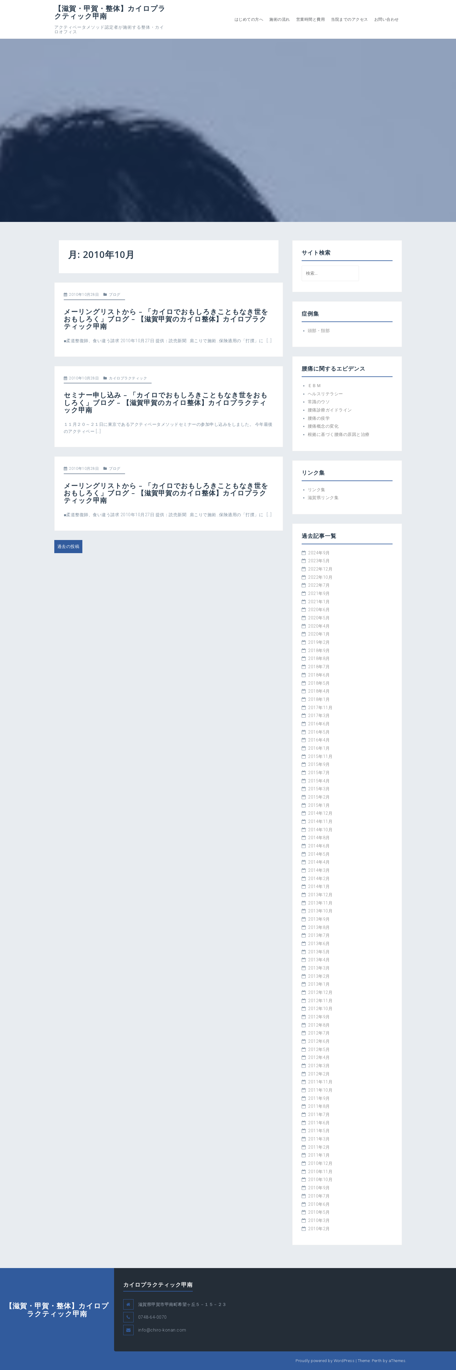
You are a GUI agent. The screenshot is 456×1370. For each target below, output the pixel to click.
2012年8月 (319, 1025)
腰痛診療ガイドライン (330, 410)
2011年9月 (319, 1098)
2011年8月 (319, 1106)
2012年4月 (319, 1057)
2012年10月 (320, 1008)
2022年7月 (319, 585)
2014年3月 (319, 870)
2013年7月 (319, 935)
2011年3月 (319, 1138)
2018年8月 (319, 658)
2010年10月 (320, 1179)
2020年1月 (319, 634)
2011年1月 (319, 1155)
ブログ (114, 294)
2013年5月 (319, 951)
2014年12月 (320, 813)
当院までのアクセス (349, 19)
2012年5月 (319, 1049)
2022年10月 (320, 577)
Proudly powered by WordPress (325, 1360)
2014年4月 (319, 862)
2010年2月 (319, 1228)
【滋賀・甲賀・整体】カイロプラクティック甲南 (110, 12)
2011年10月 (320, 1090)
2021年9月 (319, 593)
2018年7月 (319, 666)
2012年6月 (319, 1041)
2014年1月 (319, 886)
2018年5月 (319, 683)
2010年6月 (319, 1204)
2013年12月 (320, 894)
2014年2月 (319, 878)
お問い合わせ (386, 19)
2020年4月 (319, 626)
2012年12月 (320, 992)
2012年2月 (319, 1073)
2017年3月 (319, 715)
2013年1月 (319, 984)
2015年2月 (319, 797)
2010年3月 (319, 1220)
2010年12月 (320, 1163)
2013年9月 (319, 919)
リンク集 (316, 489)
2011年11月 (320, 1081)
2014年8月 (319, 837)
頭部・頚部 (319, 330)
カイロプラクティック (128, 378)
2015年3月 (319, 788)
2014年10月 (320, 829)
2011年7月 (319, 1114)
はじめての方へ (249, 19)
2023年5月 (319, 560)
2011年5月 (319, 1130)
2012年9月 (319, 1016)
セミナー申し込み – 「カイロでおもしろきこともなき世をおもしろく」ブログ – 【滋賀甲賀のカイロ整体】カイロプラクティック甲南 (166, 402)
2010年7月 (319, 1196)
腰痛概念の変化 (323, 426)
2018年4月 (319, 691)
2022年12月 (320, 569)
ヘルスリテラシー (325, 393)
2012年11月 (320, 1000)
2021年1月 (319, 601)
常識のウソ (319, 401)
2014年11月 (320, 821)
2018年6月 (319, 674)
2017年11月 (320, 707)
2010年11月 (320, 1171)
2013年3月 (319, 968)
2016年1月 (319, 748)
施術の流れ (279, 19)
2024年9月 (319, 552)
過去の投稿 (68, 546)
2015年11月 (320, 756)
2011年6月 (319, 1122)
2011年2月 (319, 1147)
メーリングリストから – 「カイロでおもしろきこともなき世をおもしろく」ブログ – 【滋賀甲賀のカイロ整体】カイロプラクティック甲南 (166, 319)
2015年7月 (319, 772)
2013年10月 (320, 910)
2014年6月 (319, 845)
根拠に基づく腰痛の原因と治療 (339, 434)
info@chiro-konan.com (162, 1330)
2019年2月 (319, 642)
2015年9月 (319, 764)
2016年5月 (319, 732)
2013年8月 (319, 927)
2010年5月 (319, 1212)
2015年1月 (319, 805)
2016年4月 (319, 740)
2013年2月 (319, 976)
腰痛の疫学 (319, 418)
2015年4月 (319, 780)
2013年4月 (319, 959)
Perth (377, 1360)
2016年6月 (319, 723)
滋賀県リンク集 (323, 497)
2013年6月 (319, 943)
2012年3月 (319, 1065)
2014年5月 (319, 854)
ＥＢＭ (314, 385)
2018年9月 (319, 650)
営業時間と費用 (310, 19)
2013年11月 (320, 903)
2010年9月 (319, 1187)
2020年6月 (319, 609)
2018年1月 (319, 699)
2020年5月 (319, 617)
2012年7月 (319, 1033)
